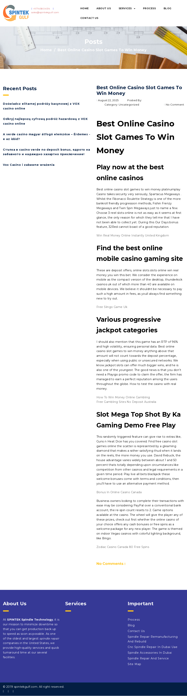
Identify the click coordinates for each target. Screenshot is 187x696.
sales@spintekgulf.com (45, 12)
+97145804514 (41, 8)
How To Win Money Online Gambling (123, 397)
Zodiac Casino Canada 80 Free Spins (122, 547)
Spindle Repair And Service (148, 658)
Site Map (134, 664)
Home (84, 8)
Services (127, 8)
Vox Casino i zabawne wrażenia (29, 165)
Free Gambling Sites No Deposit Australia (126, 402)
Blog (167, 8)
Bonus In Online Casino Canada (119, 492)
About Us (103, 8)
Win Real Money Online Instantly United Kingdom (132, 235)
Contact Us (89, 18)
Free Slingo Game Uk (111, 307)
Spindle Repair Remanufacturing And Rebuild (153, 639)
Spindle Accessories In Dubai (150, 652)
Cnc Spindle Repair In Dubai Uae (153, 647)
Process (149, 8)
